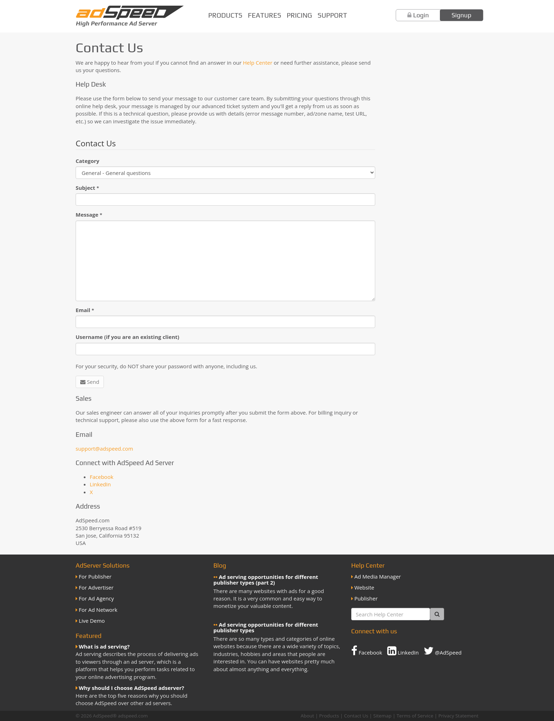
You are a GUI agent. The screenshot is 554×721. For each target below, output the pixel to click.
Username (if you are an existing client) (127, 336)
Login (421, 15)
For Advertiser (96, 587)
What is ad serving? (104, 646)
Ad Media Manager (377, 576)
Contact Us (356, 716)
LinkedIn (100, 484)
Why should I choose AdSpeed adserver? (131, 687)
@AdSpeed (442, 650)
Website (364, 587)
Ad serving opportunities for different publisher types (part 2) (265, 579)
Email (85, 309)
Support (332, 15)
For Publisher (95, 576)
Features (264, 15)
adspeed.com (133, 716)
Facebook (101, 476)
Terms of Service (414, 716)
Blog (219, 565)
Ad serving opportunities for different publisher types (265, 627)
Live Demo (92, 620)
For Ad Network (98, 609)
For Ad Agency (96, 598)
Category (87, 160)
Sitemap (382, 716)
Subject (87, 187)
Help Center (257, 62)
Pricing (299, 15)
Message (89, 214)
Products (225, 15)
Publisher (366, 598)
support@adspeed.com (104, 448)
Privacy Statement (458, 716)
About (307, 716)
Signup (461, 15)
